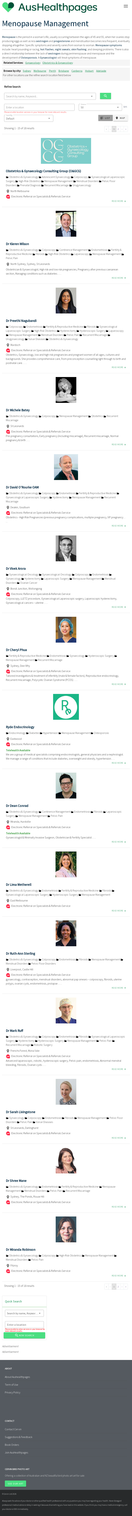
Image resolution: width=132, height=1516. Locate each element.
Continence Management (72, 249)
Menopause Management (57, 181)
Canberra (77, 71)
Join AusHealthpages (16, 1452)
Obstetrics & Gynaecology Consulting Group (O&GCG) (43, 171)
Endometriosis (98, 249)
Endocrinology (16, 733)
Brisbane (63, 71)
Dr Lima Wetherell (18, 885)
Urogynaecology (80, 185)
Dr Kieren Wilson (17, 244)
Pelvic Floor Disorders (42, 963)
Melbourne (40, 71)
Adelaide (101, 71)
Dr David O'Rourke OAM (22, 487)
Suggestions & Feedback (18, 1437)
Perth (52, 71)
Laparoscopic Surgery (55, 578)
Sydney (27, 71)
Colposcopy (79, 177)
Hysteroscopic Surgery (91, 330)
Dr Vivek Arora (16, 568)
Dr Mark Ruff (14, 1031)
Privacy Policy (12, 1392)
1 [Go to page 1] (114, 129)
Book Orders (12, 1444)
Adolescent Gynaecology (55, 177)
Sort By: (9, 115)
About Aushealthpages (17, 1377)
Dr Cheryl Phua (16, 650)
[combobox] (50, 96)
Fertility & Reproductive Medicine (63, 326)
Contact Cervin (13, 1429)
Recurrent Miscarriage (55, 185)
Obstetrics (95, 416)
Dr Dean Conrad (17, 806)
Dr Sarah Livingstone (20, 1112)
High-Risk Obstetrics (28, 181)
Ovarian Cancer (27, 582)
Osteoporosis (100, 733)
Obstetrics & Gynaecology (57, 62)
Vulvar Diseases (35, 339)
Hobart (89, 71)
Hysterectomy (66, 330)
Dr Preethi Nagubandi (21, 321)
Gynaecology (32, 62)
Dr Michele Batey (18, 410)
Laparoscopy (80, 254)
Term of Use (11, 1384)
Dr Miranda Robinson (20, 1249)
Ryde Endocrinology (20, 727)
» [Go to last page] (125, 129)
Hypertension (49, 733)
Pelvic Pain (71, 335)
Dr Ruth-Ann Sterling (20, 953)
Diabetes (33, 733)
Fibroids (38, 254)
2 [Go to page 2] (118, 129)
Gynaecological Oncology (22, 574)
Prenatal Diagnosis (29, 185)
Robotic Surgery (41, 1044)
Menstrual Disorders (86, 181)
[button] (28, 118)
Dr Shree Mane (16, 1181)
